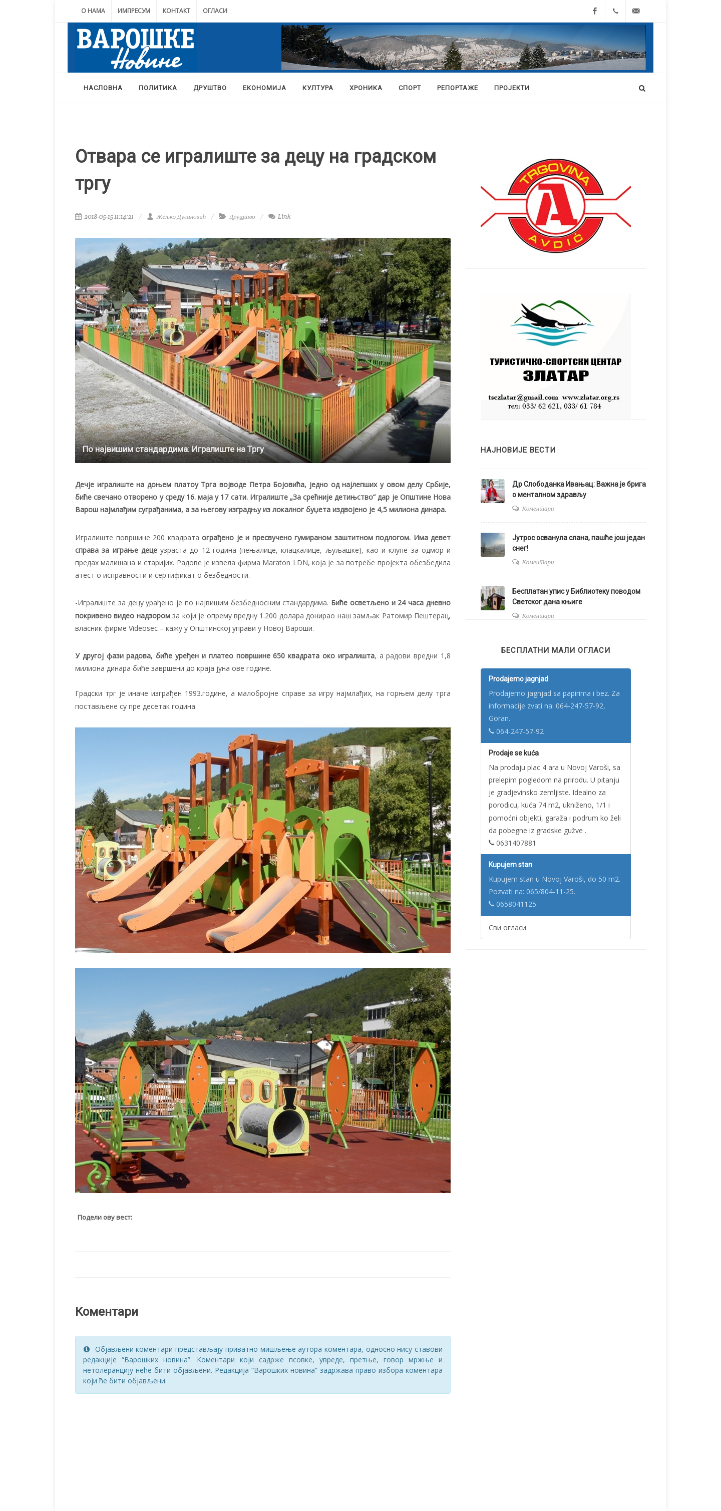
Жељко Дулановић (176, 216)
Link (279, 216)
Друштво (242, 216)
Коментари (538, 508)
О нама (93, 11)
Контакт (176, 11)
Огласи (215, 11)
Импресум (134, 11)
